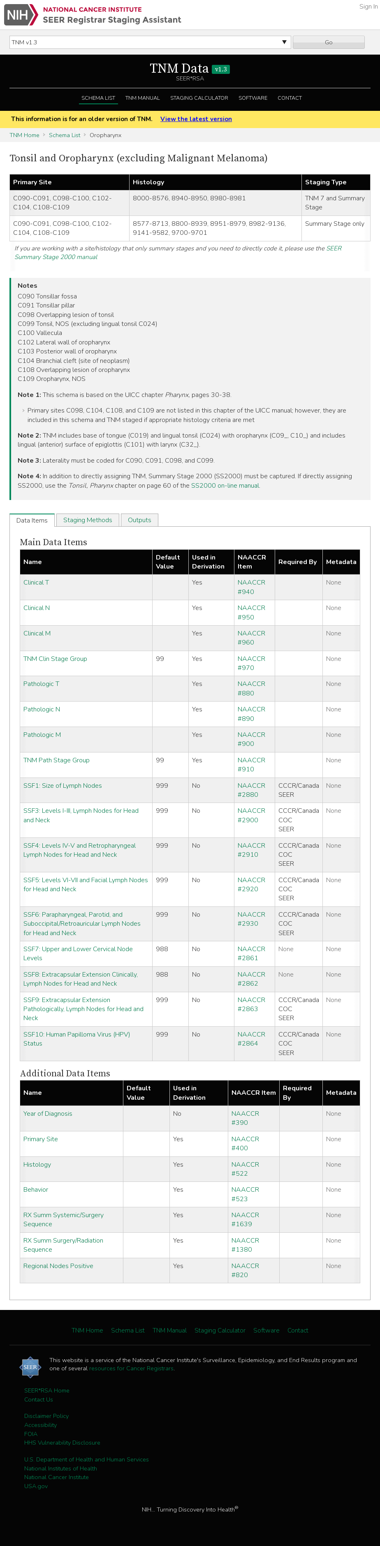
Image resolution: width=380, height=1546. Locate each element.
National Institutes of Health (60, 1468)
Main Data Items (53, 542)
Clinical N (36, 607)
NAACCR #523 (245, 1194)
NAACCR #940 (251, 587)
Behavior (35, 1189)
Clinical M (37, 633)
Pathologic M (42, 734)
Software (253, 98)
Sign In (368, 6)
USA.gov (36, 1486)
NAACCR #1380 (245, 1245)
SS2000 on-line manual (225, 485)
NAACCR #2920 (251, 885)
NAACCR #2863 (251, 1004)
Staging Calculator (199, 98)
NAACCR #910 (251, 765)
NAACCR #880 (251, 688)
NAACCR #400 (245, 1144)
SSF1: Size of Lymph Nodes (62, 785)
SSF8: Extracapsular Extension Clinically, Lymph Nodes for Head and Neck (80, 979)
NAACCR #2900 (251, 815)
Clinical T (36, 582)
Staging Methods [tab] (87, 520)
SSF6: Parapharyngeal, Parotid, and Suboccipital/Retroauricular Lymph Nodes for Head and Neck (82, 924)
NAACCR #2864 (251, 1039)
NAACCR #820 (245, 1271)
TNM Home (24, 135)
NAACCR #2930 (251, 919)
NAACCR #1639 (245, 1220)
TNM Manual (142, 98)
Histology (37, 1164)
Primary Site (40, 1139)
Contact (290, 98)
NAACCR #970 (251, 663)
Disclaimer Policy (46, 1416)
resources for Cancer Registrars (131, 1368)
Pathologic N (41, 709)
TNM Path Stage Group (56, 760)
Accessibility (40, 1425)
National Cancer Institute (56, 1477)
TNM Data (190, 69)
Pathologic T (41, 683)
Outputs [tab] (139, 520)
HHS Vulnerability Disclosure (62, 1442)
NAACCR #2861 (251, 954)
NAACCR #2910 (251, 850)
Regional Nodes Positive (58, 1266)
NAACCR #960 (251, 638)
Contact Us (38, 1399)
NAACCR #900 (251, 739)
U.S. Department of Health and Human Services (86, 1459)
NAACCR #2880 (251, 790)
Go (329, 42)
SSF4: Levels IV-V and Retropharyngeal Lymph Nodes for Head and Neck (79, 850)
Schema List (98, 98)
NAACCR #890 (251, 714)
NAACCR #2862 (251, 979)
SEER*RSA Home (47, 1390)
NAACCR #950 (251, 612)
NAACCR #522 (245, 1169)
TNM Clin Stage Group (55, 658)
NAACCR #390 (245, 1118)
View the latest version (196, 119)
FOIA (30, 1434)
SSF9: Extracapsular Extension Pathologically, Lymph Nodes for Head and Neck (83, 1009)
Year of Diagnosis (47, 1113)
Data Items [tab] (32, 520)
